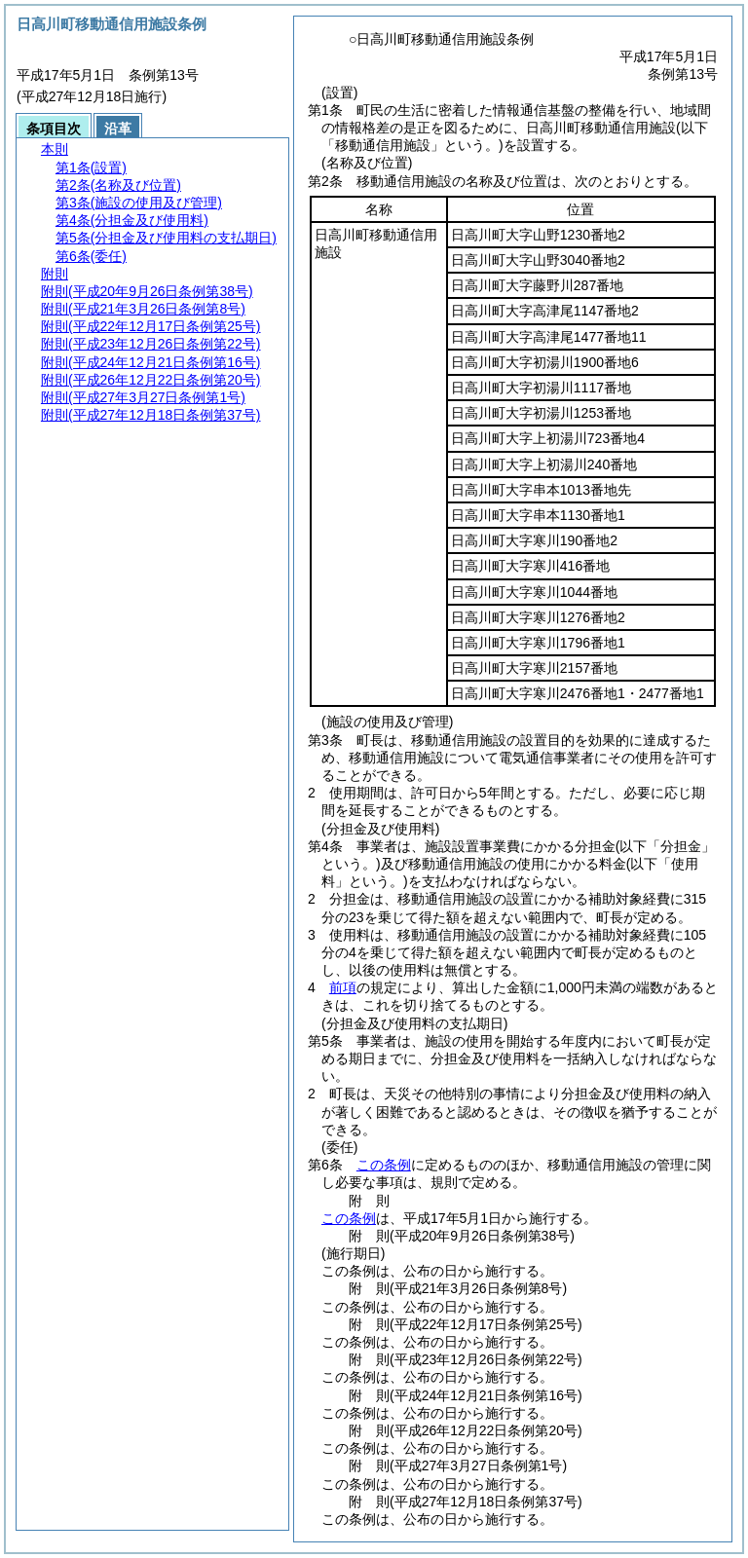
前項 (342, 987)
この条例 (383, 1164)
